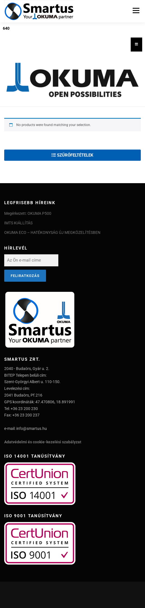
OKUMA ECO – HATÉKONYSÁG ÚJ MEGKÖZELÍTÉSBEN (52, 232)
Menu (135, 10)
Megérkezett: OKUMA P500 (27, 213)
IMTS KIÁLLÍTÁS (18, 223)
